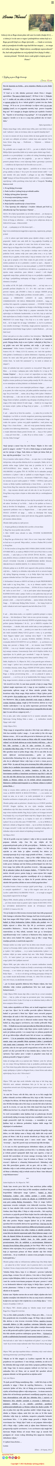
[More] (19, 1457)
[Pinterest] (16, 1457)
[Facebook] (3, 1457)
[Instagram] (9, 1457)
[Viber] (12, 1457)
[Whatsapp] (6, 1457)
